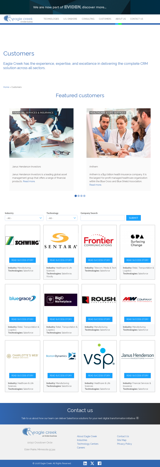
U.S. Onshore (70, 19)
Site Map (121, 440)
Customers (105, 19)
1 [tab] (75, 196)
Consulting (88, 19)
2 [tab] (78, 196)
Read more (29, 181)
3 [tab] (81, 196)
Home (6, 87)
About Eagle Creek (87, 436)
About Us (121, 19)
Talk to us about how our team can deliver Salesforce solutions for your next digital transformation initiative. (80, 418)
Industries (82, 440)
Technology (52, 213)
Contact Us (136, 19)
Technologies (51, 19)
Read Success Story (22, 260)
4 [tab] (84, 196)
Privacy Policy (124, 443)
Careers (81, 447)
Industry (9, 213)
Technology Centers (87, 443)
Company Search (89, 213)
